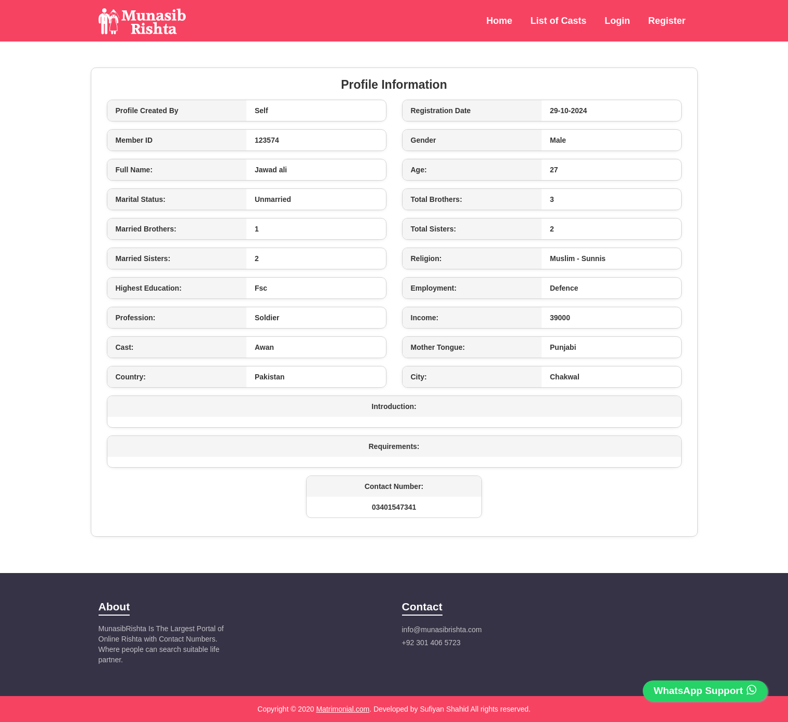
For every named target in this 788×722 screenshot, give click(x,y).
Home (499, 21)
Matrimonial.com (342, 709)
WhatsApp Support (705, 690)
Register (666, 21)
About (114, 606)
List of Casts (558, 21)
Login (617, 21)
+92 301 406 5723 (431, 642)
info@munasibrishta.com (442, 629)
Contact (422, 606)
